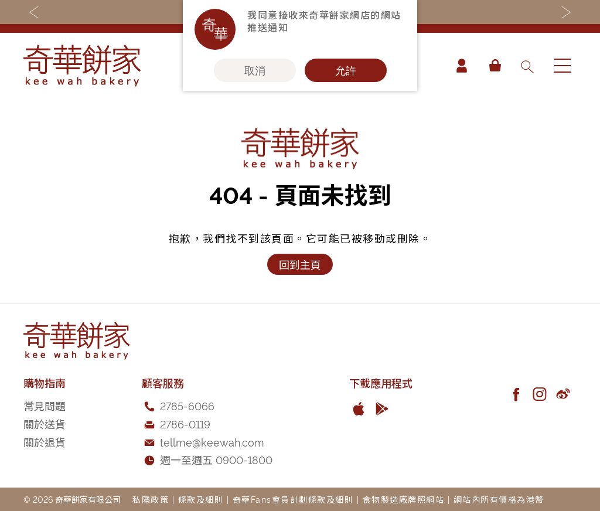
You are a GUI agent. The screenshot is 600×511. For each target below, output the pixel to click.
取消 (254, 70)
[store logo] (82, 66)
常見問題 (44, 405)
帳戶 (462, 65)
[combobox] (527, 66)
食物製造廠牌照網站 (404, 499)
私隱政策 (150, 499)
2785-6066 (187, 405)
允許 (345, 70)
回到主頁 (300, 264)
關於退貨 (44, 441)
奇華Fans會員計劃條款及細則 (293, 499)
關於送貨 (44, 423)
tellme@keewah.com (212, 441)
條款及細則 (201, 499)
